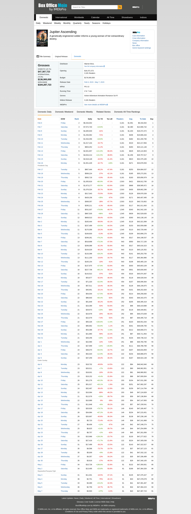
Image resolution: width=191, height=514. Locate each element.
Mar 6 (40, 238)
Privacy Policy (87, 512)
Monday (64, 135)
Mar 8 (40, 246)
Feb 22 (40, 189)
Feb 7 (40, 127)
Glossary (80, 502)
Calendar (95, 17)
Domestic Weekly (85, 112)
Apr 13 (40, 392)
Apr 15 (40, 400)
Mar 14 (40, 270)
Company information (140, 41)
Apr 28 (40, 453)
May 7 (40, 491)
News (134, 43)
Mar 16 (40, 278)
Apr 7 (40, 368)
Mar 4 (40, 230)
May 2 (40, 469)
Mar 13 (40, 266)
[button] (142, 49)
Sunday (64, 131)
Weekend (47, 23)
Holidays (106, 23)
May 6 (40, 487)
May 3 (40, 475)
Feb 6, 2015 (88, 82)
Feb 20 (40, 181)
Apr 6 (40, 364)
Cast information (138, 36)
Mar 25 (40, 314)
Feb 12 (40, 147)
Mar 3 (40, 226)
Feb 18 (40, 173)
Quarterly (77, 23)
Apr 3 (40, 350)
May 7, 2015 (99, 82)
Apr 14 (40, 396)
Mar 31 (40, 338)
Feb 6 (40, 123)
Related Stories (103, 112)
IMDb (106, 505)
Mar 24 (40, 310)
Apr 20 (40, 420)
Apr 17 (40, 408)
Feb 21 (40, 185)
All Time (110, 17)
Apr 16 (40, 404)
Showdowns (127, 17)
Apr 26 (40, 444)
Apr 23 (40, 432)
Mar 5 (40, 234)
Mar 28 (40, 326)
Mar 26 (40, 318)
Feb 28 (40, 214)
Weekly (57, 23)
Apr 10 (40, 380)
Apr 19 (40, 416)
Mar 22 (40, 302)
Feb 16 (40, 163)
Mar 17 (40, 282)
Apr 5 (40, 358)
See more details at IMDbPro (96, 105)
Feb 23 (40, 193)
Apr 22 (40, 428)
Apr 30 (40, 461)
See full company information (94, 66)
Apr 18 (40, 412)
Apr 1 (40, 342)
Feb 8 (40, 131)
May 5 (40, 483)
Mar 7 (40, 242)
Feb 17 (40, 169)
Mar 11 (40, 258)
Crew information (138, 38)
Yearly (87, 23)
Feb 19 (40, 177)
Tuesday (64, 139)
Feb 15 (40, 159)
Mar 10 (40, 254)
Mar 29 (40, 330)
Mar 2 (40, 222)
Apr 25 (40, 440)
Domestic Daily (45, 112)
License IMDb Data (102, 502)
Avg (130, 119)
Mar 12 (40, 262)
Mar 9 (40, 250)
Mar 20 (40, 294)
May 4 (40, 479)
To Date (143, 119)
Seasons (96, 23)
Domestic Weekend (64, 112)
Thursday (64, 147)
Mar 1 (40, 218)
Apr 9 (40, 376)
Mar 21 (40, 298)
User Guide (89, 502)
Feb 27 (40, 210)
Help (112, 502)
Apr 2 (40, 346)
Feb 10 (40, 139)
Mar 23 (40, 306)
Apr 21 (40, 424)
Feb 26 (40, 206)
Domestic (44, 17)
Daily (38, 23)
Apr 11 (40, 384)
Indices (143, 17)
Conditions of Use (72, 512)
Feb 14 (40, 155)
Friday (63, 123)
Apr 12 (40, 388)
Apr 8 (40, 372)
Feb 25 (40, 202)
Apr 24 (40, 436)
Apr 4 (40, 354)
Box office (136, 45)
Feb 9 (40, 135)
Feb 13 (40, 151)
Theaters (119, 119)
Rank (77, 119)
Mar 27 (40, 322)
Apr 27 (40, 448)
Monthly (67, 23)
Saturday (64, 127)
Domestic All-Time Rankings (127, 112)
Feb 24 (40, 198)
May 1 (40, 465)
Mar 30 (40, 334)
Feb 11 (40, 143)
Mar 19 (40, 290)
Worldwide (79, 17)
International (61, 17)
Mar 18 (40, 286)
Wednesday (65, 143)
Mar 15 (40, 274)
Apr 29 (40, 457)
